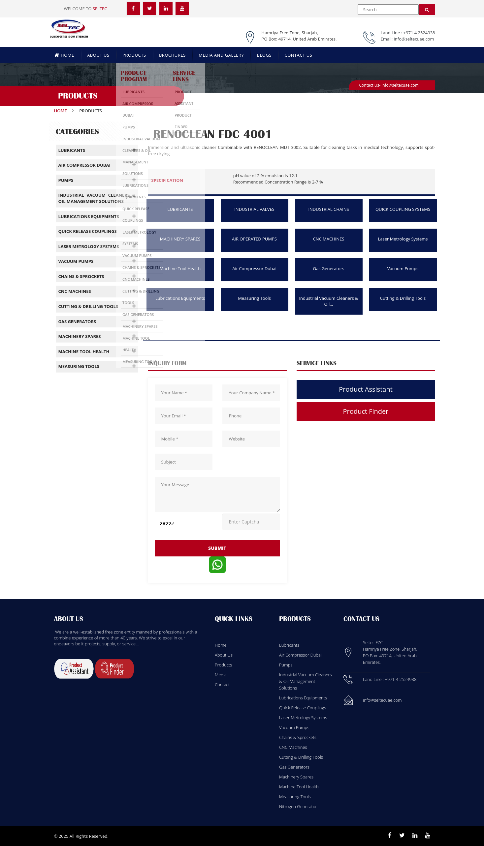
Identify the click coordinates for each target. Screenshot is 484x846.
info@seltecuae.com (414, 39)
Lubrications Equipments (180, 298)
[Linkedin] (414, 835)
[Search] (427, 9)
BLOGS (264, 55)
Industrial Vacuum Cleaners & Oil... (328, 301)
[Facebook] (133, 8)
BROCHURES (172, 55)
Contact (222, 685)
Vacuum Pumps (403, 268)
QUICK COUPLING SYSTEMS (402, 209)
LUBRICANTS (180, 209)
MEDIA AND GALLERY (221, 55)
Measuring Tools (254, 298)
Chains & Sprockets (297, 737)
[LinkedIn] (166, 8)
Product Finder (366, 411)
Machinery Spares (296, 777)
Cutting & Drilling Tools (403, 298)
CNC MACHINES (328, 239)
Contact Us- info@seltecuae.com (389, 85)
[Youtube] (427, 835)
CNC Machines (293, 747)
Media (221, 675)
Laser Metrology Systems (403, 239)
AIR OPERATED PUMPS (254, 239)
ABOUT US (98, 55)
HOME (64, 55)
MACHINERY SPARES (180, 239)
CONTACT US (298, 55)
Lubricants (289, 645)
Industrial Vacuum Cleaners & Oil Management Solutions (305, 681)
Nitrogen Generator (298, 806)
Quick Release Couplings (302, 708)
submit (217, 548)
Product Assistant (366, 389)
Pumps (286, 665)
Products (223, 665)
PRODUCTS (134, 55)
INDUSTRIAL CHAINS (328, 209)
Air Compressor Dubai (254, 268)
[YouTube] (182, 8)
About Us (224, 655)
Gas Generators (328, 268)
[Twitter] (149, 8)
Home (60, 111)
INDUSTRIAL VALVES (254, 209)
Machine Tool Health (180, 268)
